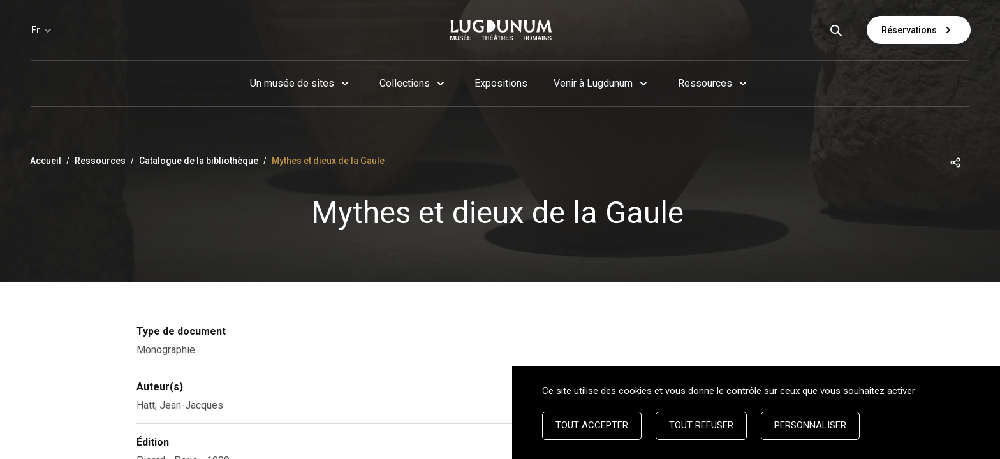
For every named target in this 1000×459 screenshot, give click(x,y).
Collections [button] (404, 83)
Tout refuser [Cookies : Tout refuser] (701, 425)
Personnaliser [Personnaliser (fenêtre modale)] (810, 425)
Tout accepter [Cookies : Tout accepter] (591, 425)
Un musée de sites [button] (292, 83)
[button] (955, 161)
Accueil (45, 161)
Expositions (500, 83)
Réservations (918, 30)
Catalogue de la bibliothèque (198, 161)
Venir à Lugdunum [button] (593, 83)
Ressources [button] (705, 83)
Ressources (100, 161)
